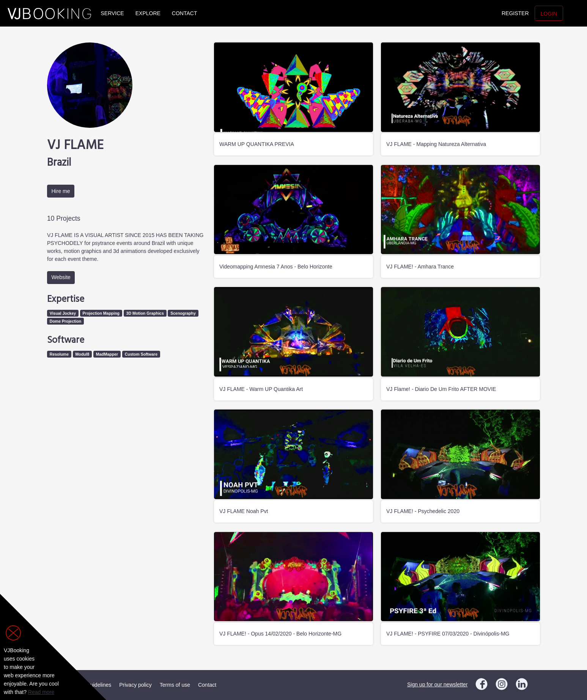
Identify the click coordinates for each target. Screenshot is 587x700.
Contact (184, 13)
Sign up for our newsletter (437, 684)
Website (61, 277)
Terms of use (175, 685)
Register (515, 13)
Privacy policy (135, 685)
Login (549, 14)
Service (112, 13)
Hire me (61, 191)
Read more (41, 692)
